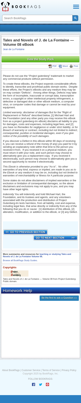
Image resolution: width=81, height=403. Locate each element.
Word (63, 66)
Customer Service (31, 370)
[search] (37, 18)
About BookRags (11, 370)
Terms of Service (51, 370)
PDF (52, 66)
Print (74, 66)
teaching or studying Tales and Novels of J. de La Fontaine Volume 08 (37, 255)
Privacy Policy (69, 370)
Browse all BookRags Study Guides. (20, 260)
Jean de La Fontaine (13, 49)
